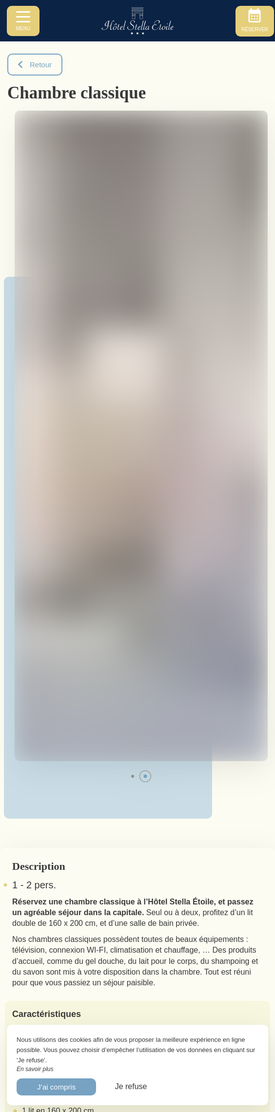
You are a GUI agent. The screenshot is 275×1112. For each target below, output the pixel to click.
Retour (35, 64)
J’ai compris (56, 1087)
